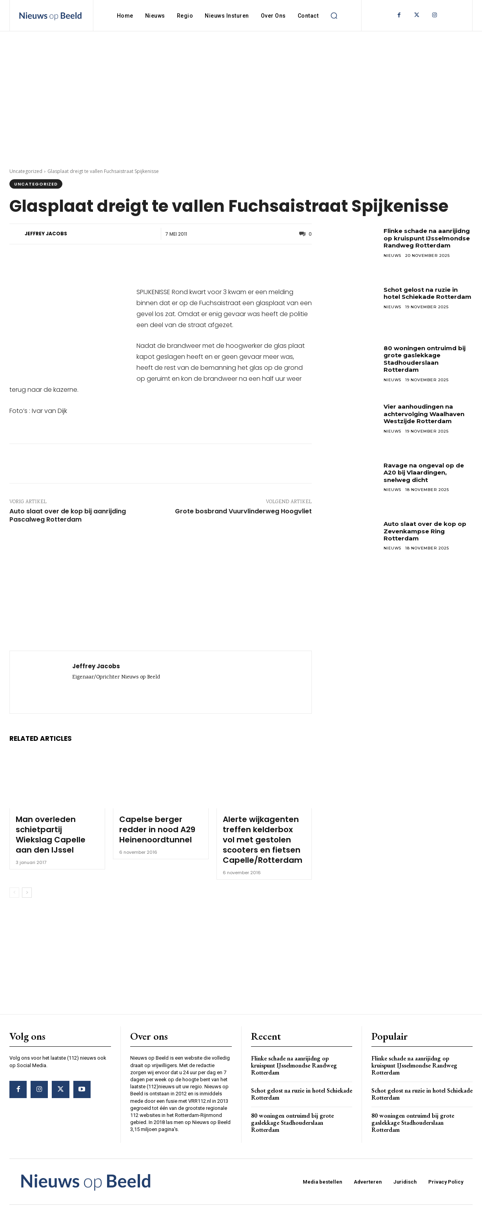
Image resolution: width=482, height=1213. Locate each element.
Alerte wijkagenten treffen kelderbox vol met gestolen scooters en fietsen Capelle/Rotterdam (264, 833)
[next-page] (27, 880)
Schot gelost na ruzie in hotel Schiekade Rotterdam (424, 297)
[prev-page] (14, 880)
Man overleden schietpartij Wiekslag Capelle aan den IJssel (51, 825)
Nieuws (393, 262)
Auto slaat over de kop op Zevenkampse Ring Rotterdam (427, 531)
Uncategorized (25, 171)
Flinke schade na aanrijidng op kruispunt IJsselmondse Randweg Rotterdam (424, 241)
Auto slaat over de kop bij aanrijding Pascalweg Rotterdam (67, 515)
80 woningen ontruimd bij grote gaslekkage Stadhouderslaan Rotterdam (428, 358)
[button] (333, 15)
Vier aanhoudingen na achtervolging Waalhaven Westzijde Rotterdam (427, 414)
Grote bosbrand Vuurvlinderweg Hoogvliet (243, 511)
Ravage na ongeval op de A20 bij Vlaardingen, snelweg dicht (427, 473)
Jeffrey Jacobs (46, 233)
